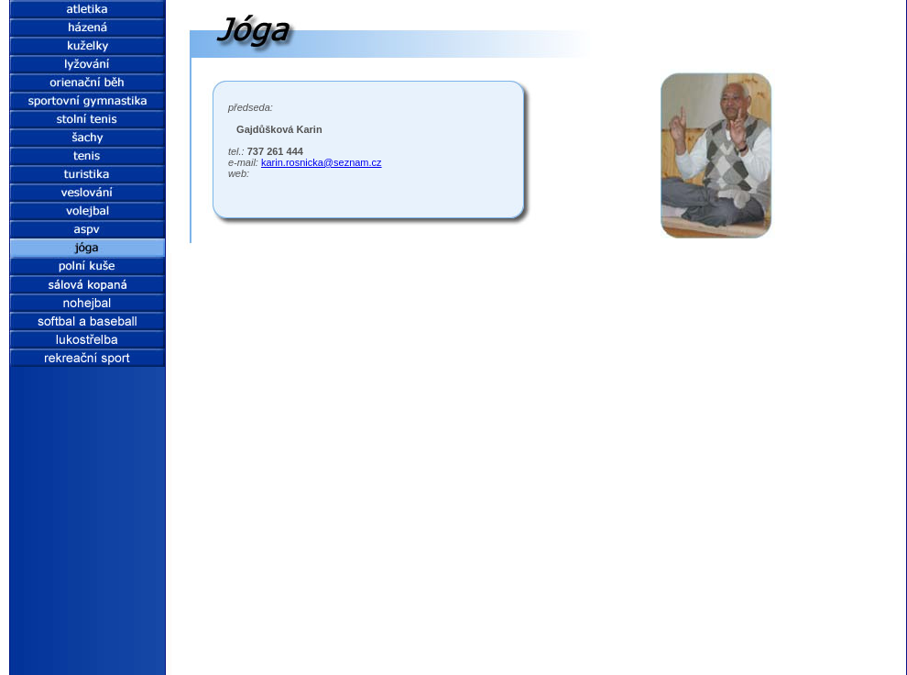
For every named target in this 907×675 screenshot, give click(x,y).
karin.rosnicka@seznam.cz (321, 162)
